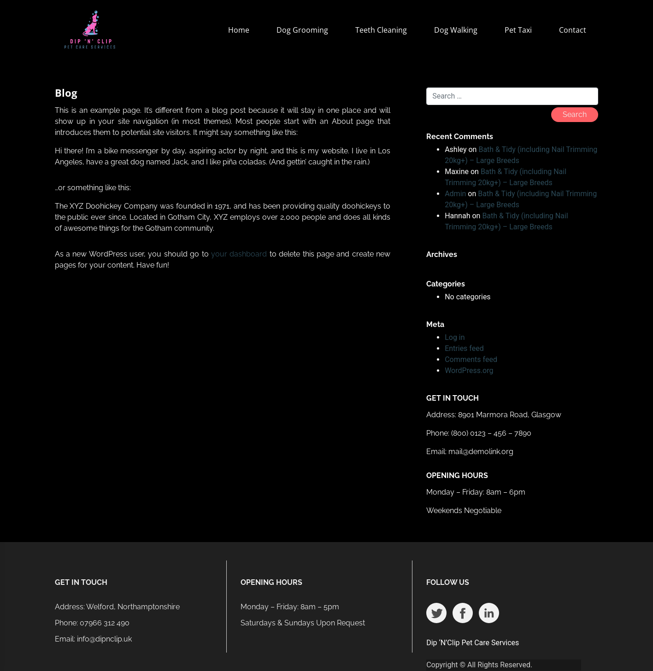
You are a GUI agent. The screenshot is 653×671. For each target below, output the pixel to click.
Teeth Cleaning (381, 30)
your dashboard (239, 254)
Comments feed (471, 359)
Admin (455, 193)
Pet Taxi (518, 30)
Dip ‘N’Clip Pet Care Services (472, 642)
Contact (572, 30)
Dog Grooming (302, 30)
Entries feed (464, 348)
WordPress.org (469, 370)
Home (238, 30)
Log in (455, 337)
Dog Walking (455, 30)
